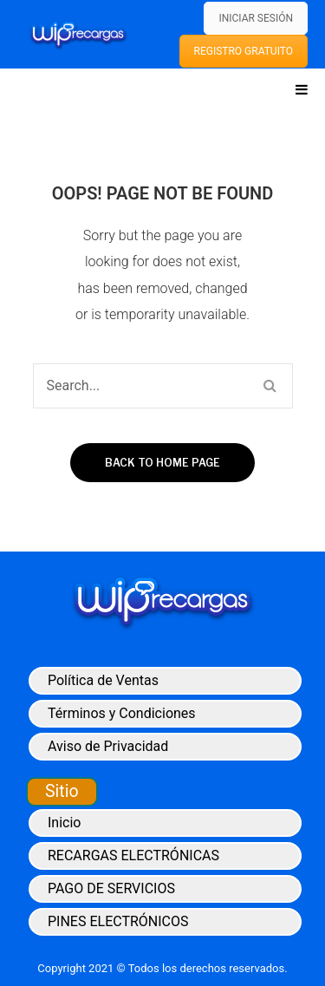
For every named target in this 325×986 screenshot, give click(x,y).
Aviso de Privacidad (108, 746)
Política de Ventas (103, 680)
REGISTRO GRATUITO (244, 51)
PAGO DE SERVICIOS (111, 888)
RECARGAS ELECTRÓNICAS (133, 855)
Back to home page (162, 462)
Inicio (64, 822)
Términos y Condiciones (122, 713)
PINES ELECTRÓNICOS (118, 921)
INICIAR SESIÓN (255, 18)
